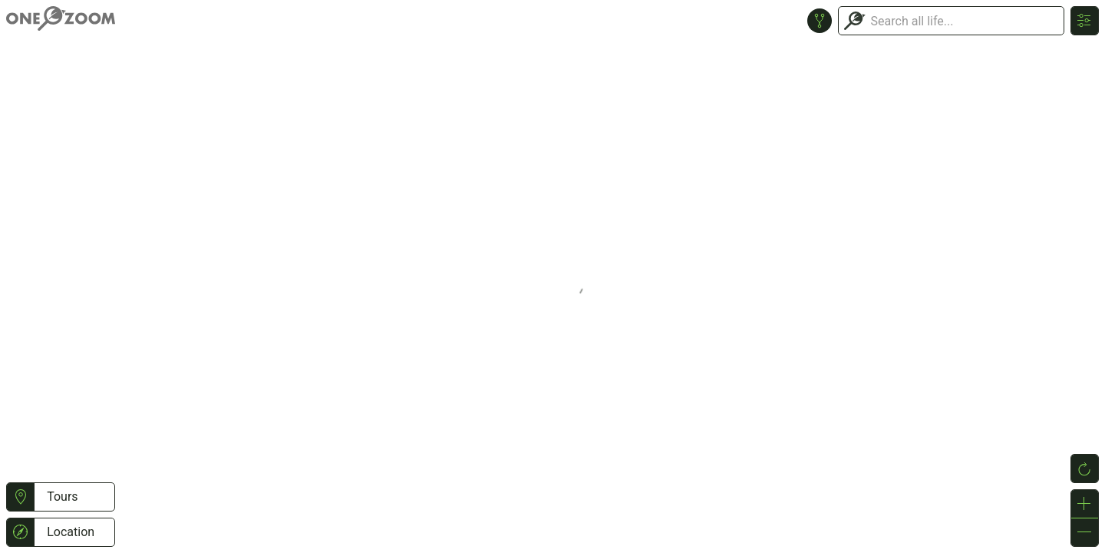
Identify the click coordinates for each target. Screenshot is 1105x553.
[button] (20, 497)
